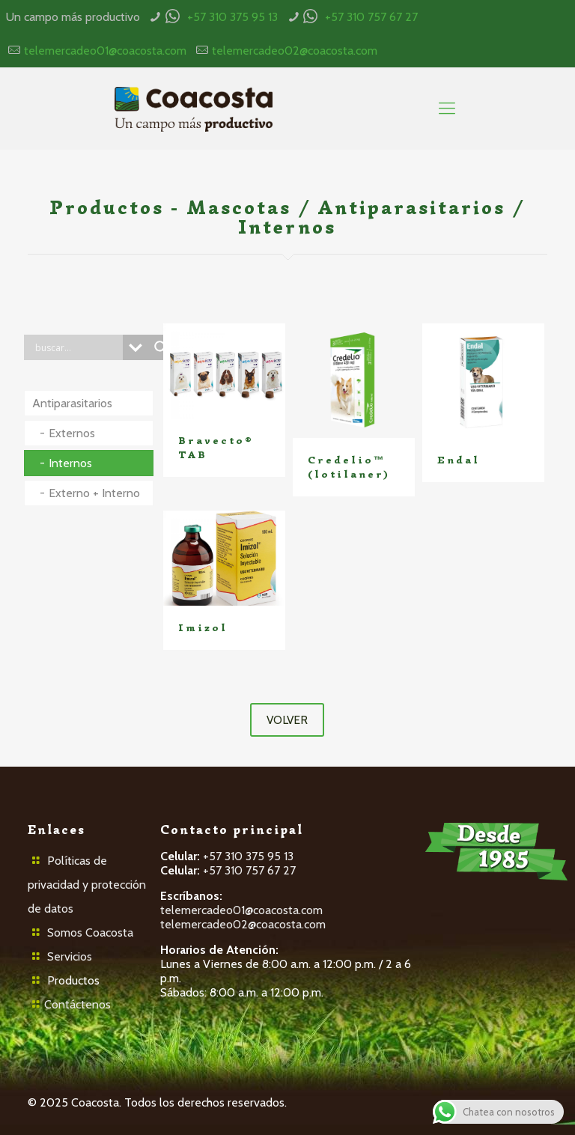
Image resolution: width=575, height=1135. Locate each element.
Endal (458, 460)
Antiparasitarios (72, 403)
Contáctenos (77, 1004)
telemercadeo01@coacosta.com (105, 50)
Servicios (69, 956)
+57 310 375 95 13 (232, 17)
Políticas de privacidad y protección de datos (87, 884)
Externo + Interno (94, 493)
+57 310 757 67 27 (371, 17)
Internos (70, 463)
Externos (72, 433)
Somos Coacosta (90, 932)
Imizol (203, 627)
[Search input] (77, 347)
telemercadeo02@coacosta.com (294, 50)
